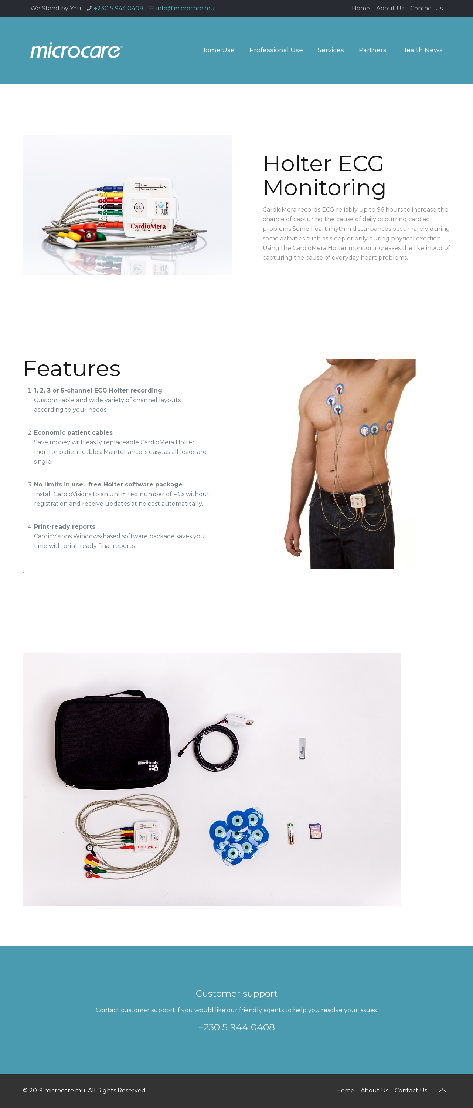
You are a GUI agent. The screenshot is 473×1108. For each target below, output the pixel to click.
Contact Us (426, 8)
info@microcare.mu (185, 8)
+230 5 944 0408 (118, 8)
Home (361, 8)
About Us (390, 8)
